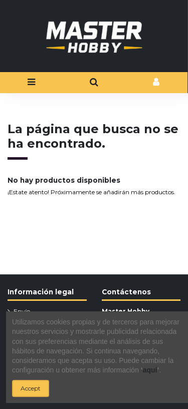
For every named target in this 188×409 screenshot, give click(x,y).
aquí (150, 370)
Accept (31, 388)
